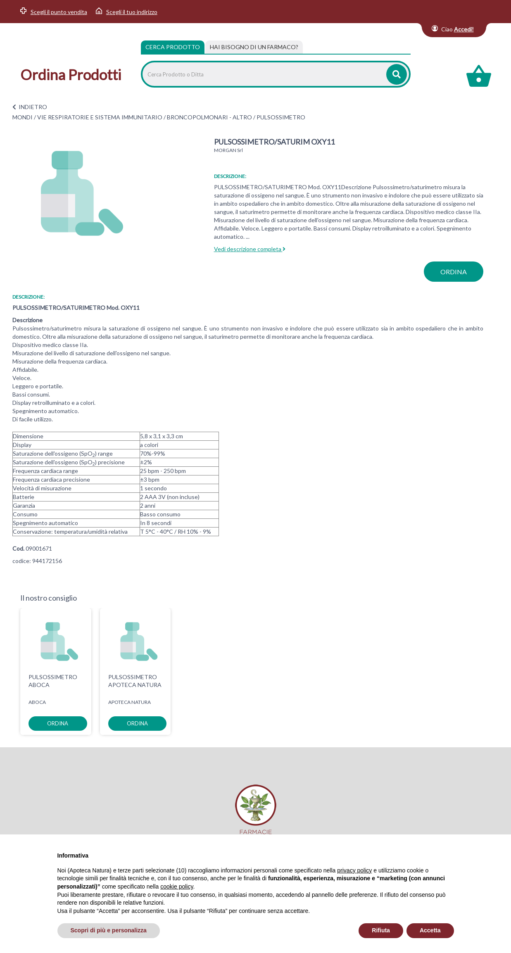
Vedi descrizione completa (249, 248)
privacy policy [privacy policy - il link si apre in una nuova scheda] (354, 870)
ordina (453, 272)
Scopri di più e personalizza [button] (109, 930)
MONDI (22, 117)
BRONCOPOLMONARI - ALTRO (209, 117)
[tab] (254, 47)
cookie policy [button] (176, 886)
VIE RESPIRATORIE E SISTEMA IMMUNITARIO (99, 117)
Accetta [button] (430, 930)
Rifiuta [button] (381, 930)
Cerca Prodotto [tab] (172, 46)
